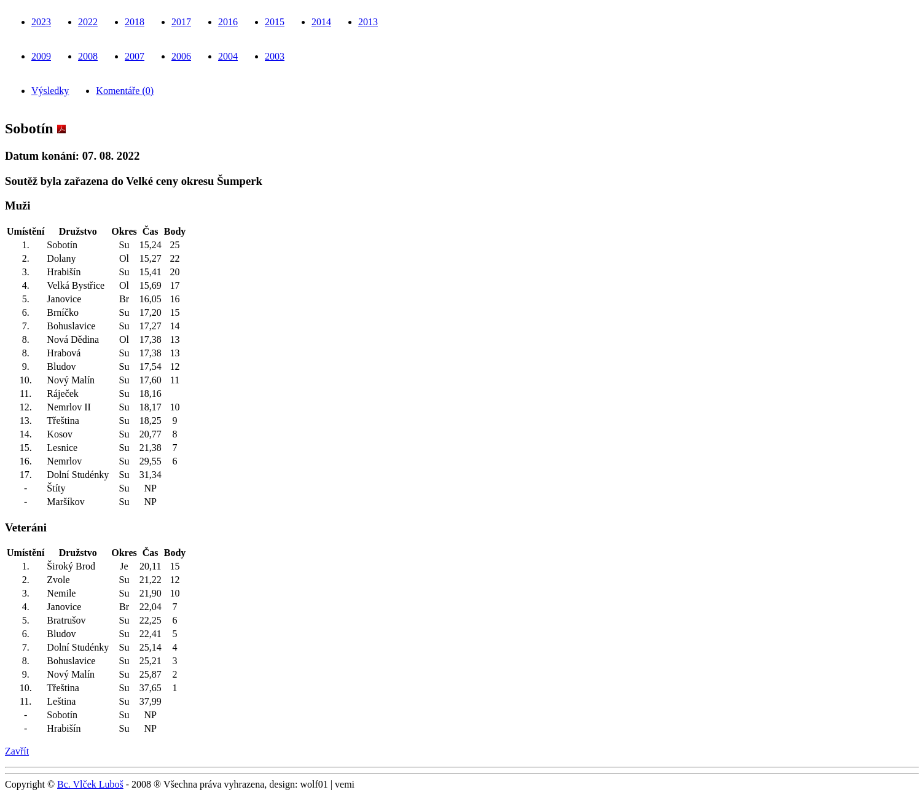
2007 (134, 56)
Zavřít (17, 751)
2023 (41, 22)
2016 (228, 22)
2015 (274, 22)
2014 (321, 22)
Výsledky (50, 90)
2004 (228, 56)
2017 (181, 22)
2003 (274, 56)
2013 (368, 22)
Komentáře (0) (125, 90)
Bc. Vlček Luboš (90, 784)
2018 (134, 22)
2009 (41, 56)
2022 (88, 22)
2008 (88, 56)
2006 (181, 56)
